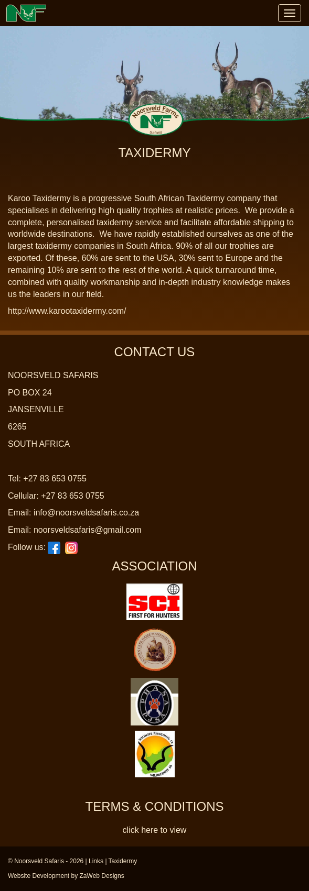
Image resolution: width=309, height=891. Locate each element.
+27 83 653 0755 (55, 478)
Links (96, 861)
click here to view (155, 830)
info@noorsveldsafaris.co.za (86, 512)
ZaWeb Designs (102, 875)
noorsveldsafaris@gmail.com (88, 529)
